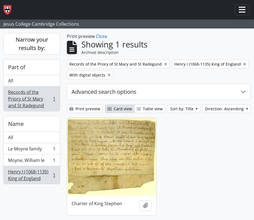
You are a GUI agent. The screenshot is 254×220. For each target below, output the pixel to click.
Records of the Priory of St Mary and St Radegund (31, 99)
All (10, 81)
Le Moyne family (31, 150)
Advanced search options (104, 91)
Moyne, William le (31, 161)
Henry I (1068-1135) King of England (31, 175)
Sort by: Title (182, 108)
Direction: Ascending (225, 108)
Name (16, 124)
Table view (150, 108)
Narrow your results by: (32, 44)
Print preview (84, 108)
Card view (120, 108)
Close (101, 36)
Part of (16, 67)
